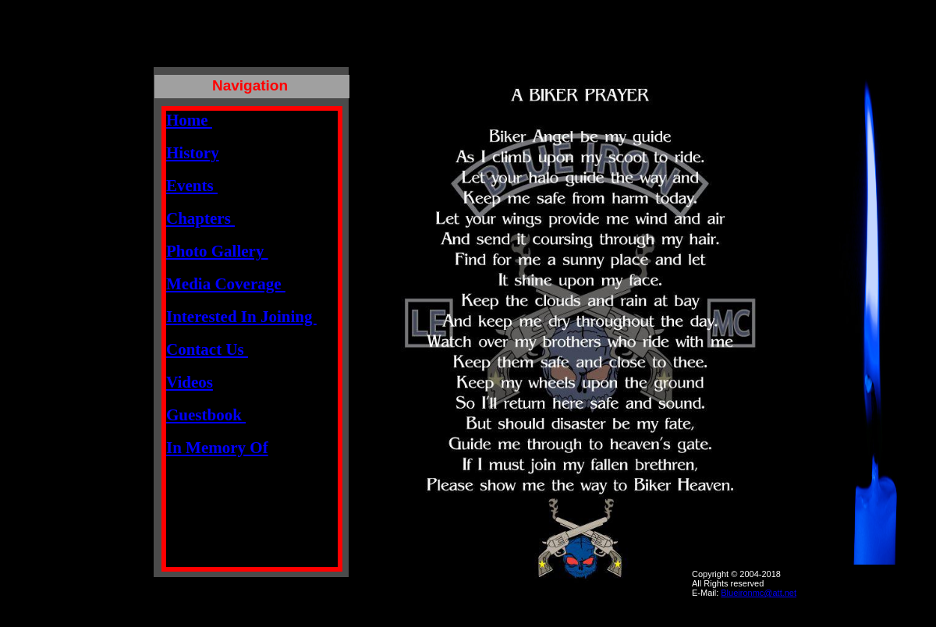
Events (192, 185)
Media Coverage (225, 284)
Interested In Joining (241, 316)
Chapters (200, 218)
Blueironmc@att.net (758, 592)
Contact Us (207, 349)
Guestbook (206, 415)
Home (189, 120)
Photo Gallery (217, 251)
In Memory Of (217, 447)
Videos (189, 382)
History (192, 152)
